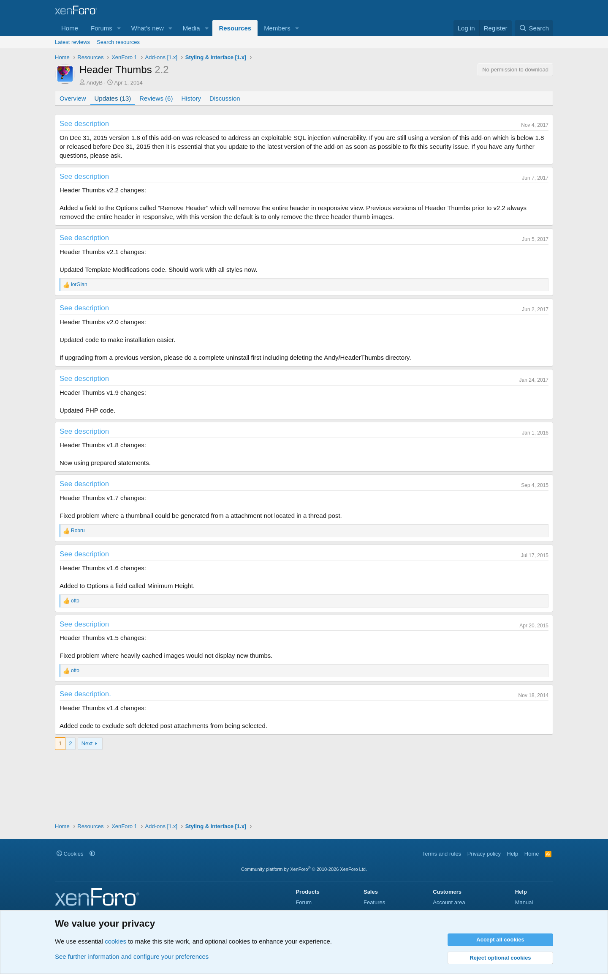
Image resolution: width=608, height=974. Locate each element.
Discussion (224, 98)
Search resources (118, 42)
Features (374, 902)
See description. (85, 694)
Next (87, 743)
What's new (147, 28)
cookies (115, 941)
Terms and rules (441, 854)
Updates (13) (113, 98)
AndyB (95, 82)
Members (277, 28)
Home (69, 28)
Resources (235, 28)
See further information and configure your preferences (132, 956)
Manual (524, 902)
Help (512, 854)
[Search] (534, 28)
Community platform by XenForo (304, 869)
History (191, 98)
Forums (101, 28)
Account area (449, 902)
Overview (73, 98)
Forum (304, 902)
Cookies (70, 854)
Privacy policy (484, 854)
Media (191, 28)
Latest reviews (72, 42)
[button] (119, 28)
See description (84, 124)
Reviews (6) (156, 98)
